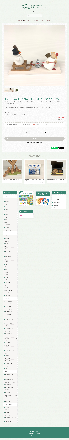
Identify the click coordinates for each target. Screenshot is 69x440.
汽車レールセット (9, 253)
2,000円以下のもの (9, 292)
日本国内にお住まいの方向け (34, 142)
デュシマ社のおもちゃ (10, 309)
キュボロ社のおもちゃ (10, 301)
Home (20, 20)
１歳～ (6, 209)
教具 (6, 285)
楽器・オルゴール (9, 279)
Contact (48, 20)
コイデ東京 (7, 366)
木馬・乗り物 (8, 256)
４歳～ (6, 217)
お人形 (6, 243)
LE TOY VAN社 (8, 363)
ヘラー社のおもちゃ (10, 316)
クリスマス (7, 415)
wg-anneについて (57, 196)
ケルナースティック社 (10, 360)
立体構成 (7, 266)
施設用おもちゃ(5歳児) (10, 387)
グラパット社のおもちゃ (11, 303)
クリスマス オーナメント (10, 418)
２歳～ (6, 211)
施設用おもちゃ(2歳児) (10, 379)
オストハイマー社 (9, 347)
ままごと (7, 241)
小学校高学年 (8, 227)
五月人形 (7, 409)
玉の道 (6, 272)
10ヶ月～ (7, 206)
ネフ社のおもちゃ (9, 311)
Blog (41, 20)
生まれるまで (8, 198)
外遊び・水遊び (8, 290)
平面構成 (7, 264)
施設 (6, 371)
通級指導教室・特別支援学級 (11, 396)
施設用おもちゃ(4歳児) (10, 384)
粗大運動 (7, 238)
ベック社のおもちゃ (10, 314)
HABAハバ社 (8, 336)
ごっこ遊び (7, 295)
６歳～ (6, 222)
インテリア (7, 412)
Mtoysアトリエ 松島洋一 (11, 350)
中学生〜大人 (8, 230)
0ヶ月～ (7, 201)
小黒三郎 (7, 345)
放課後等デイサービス (10, 392)
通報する (63, 149)
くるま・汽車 (8, 251)
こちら (33, 124)
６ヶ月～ (7, 204)
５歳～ (6, 219)
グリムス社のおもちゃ (10, 306)
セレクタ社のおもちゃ (10, 333)
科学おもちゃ (8, 287)
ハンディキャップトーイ (11, 398)
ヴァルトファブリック (10, 353)
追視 (6, 259)
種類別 (6, 232)
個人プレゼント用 (9, 401)
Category (34, 20)
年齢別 (6, 196)
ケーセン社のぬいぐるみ (11, 331)
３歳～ (6, 214)
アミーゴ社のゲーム (10, 342)
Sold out (34, 138)
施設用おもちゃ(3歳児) (10, 382)
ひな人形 (7, 407)
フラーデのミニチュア (10, 325)
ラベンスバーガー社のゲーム (11, 339)
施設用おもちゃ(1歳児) (10, 376)
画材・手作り (8, 282)
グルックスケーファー (10, 358)
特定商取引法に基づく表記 (59, 206)
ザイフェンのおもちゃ (10, 323)
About (26, 20)
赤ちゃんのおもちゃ (10, 235)
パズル (6, 274)
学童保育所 (7, 389)
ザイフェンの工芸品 (10, 421)
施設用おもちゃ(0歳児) (10, 374)
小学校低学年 (8, 224)
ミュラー (7, 355)
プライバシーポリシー (58, 202)
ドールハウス (8, 248)
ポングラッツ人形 (9, 328)
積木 (6, 269)
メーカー (7, 298)
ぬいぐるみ (7, 246)
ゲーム (6, 277)
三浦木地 (7, 368)
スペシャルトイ (8, 404)
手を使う (7, 261)
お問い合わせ (57, 199)
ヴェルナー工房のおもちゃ (11, 320)
